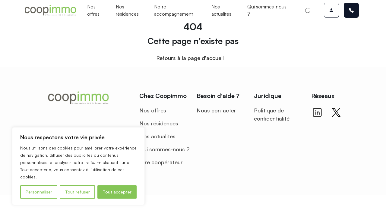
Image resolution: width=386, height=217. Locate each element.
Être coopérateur (161, 162)
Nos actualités (221, 10)
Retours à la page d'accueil (190, 58)
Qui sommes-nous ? (266, 10)
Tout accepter (117, 191)
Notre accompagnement (173, 10)
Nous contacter (216, 110)
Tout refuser (77, 191)
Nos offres (93, 10)
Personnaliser (39, 191)
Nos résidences (127, 10)
